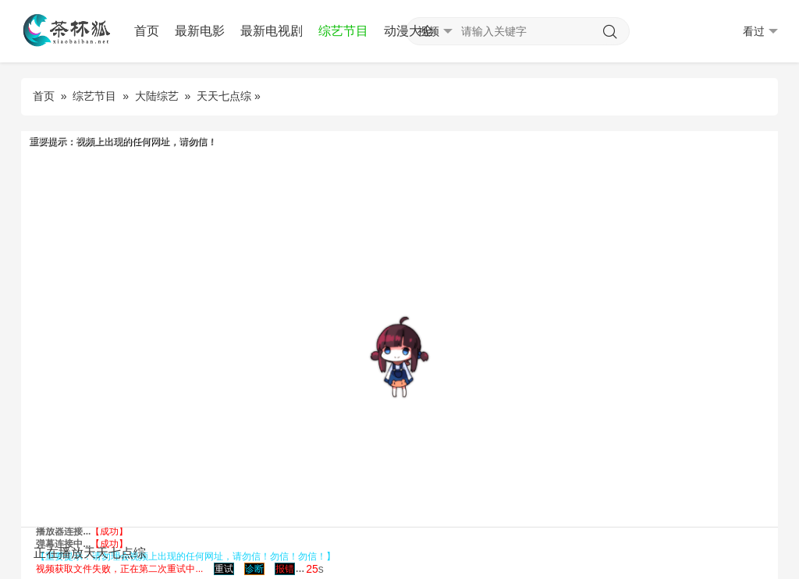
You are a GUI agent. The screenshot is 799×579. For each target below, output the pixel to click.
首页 (146, 30)
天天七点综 (224, 96)
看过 (760, 31)
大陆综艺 (157, 96)
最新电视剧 (271, 30)
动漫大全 (409, 30)
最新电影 (200, 30)
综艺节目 (343, 30)
